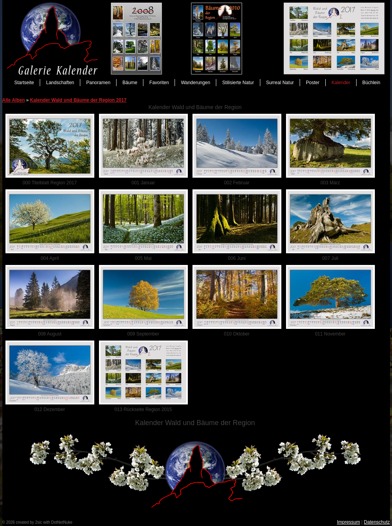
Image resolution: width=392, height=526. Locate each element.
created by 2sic (29, 522)
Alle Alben (13, 100)
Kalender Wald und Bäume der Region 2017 (78, 100)
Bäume (129, 82)
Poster (313, 82)
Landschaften (60, 82)
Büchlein (371, 82)
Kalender (341, 82)
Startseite (24, 82)
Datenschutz (377, 522)
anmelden (82, 522)
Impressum (348, 522)
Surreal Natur (280, 82)
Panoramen (98, 82)
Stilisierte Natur (238, 82)
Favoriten (159, 82)
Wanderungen (195, 82)
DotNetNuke (61, 522)
